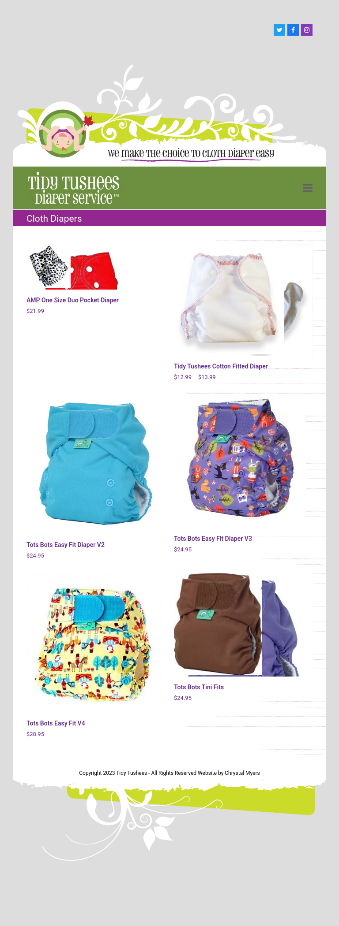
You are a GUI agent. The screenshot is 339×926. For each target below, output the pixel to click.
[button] (308, 188)
